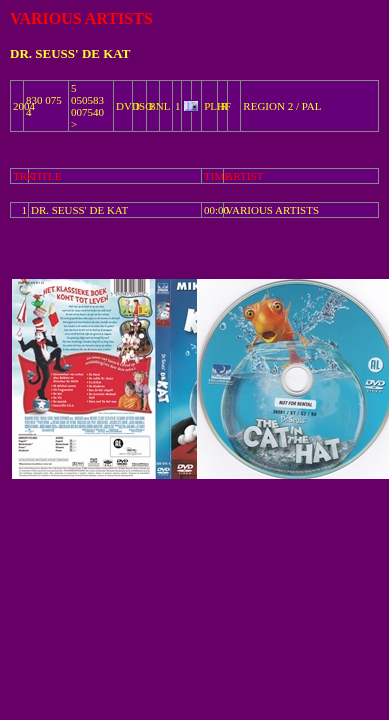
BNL (160, 106)
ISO (144, 106)
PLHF (217, 106)
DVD (128, 106)
